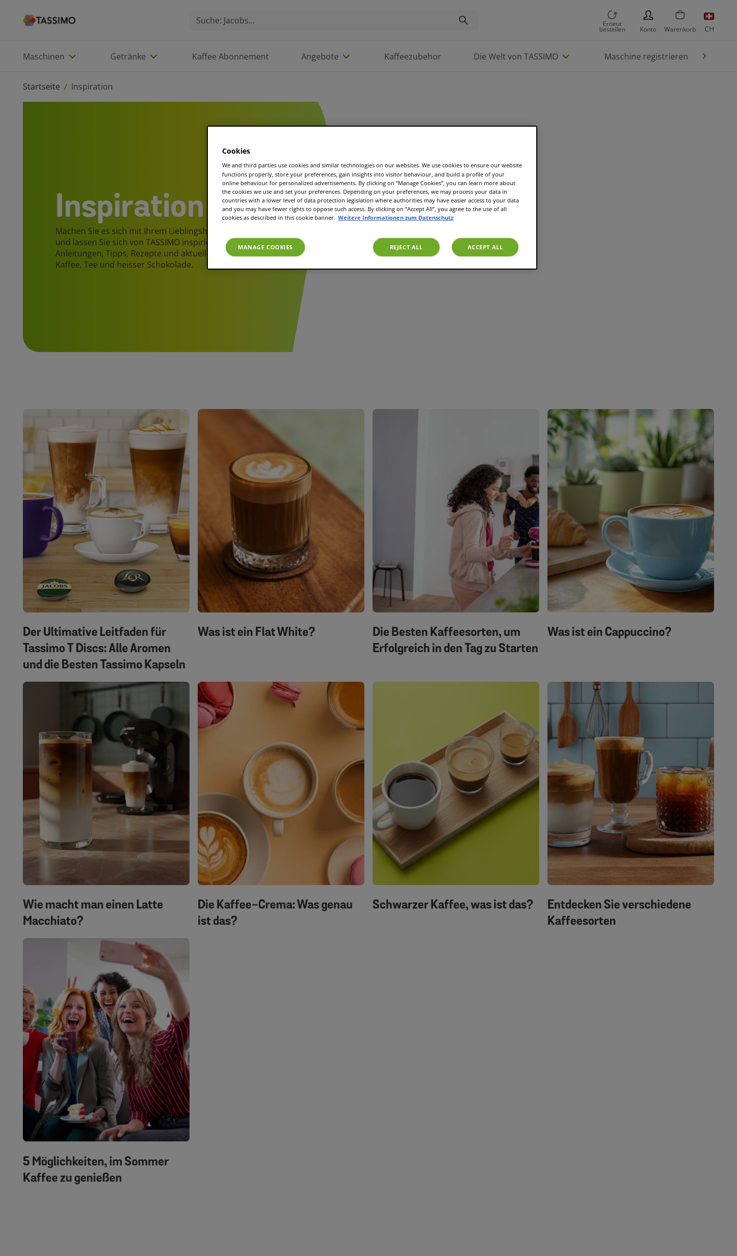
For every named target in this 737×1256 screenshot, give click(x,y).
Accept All (485, 247)
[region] (372, 198)
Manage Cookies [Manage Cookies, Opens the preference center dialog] (265, 247)
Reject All (406, 247)
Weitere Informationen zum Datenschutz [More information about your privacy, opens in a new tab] (395, 217)
